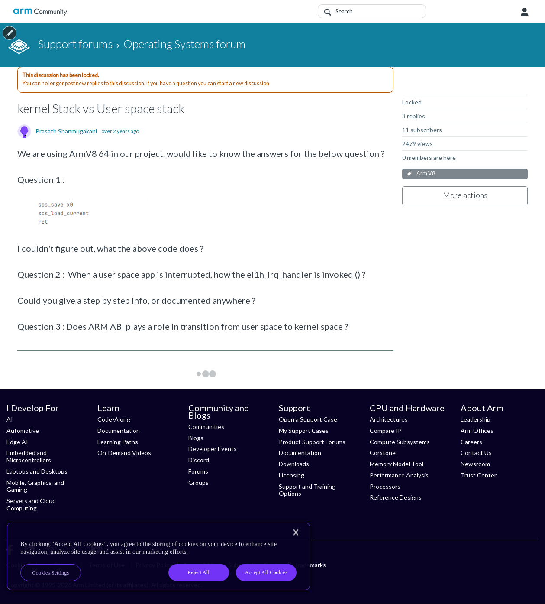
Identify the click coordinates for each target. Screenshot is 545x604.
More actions (465, 195)
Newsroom (475, 464)
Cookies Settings (50, 573)
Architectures (389, 419)
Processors (385, 486)
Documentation (118, 430)
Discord (198, 460)
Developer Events (212, 448)
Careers (471, 441)
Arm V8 (425, 173)
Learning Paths (117, 441)
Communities (206, 426)
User (524, 12)
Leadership (475, 419)
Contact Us (476, 452)
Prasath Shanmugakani (66, 131)
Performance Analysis (399, 475)
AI (9, 419)
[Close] (295, 532)
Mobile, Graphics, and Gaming (35, 486)
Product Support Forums (312, 441)
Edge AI (17, 441)
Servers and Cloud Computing (31, 504)
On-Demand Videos (124, 452)
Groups (198, 482)
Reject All (198, 572)
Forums (198, 471)
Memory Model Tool (396, 464)
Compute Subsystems (400, 441)
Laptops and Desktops (37, 471)
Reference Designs (396, 497)
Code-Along (113, 419)
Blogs (195, 438)
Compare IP (386, 430)
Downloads (294, 464)
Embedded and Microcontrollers (28, 456)
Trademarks (310, 564)
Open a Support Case (308, 419)
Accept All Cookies (266, 572)
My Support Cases (304, 430)
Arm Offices (477, 430)
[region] (158, 556)
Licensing (291, 475)
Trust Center (479, 475)
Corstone (383, 452)
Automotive (22, 430)
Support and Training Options (307, 490)
